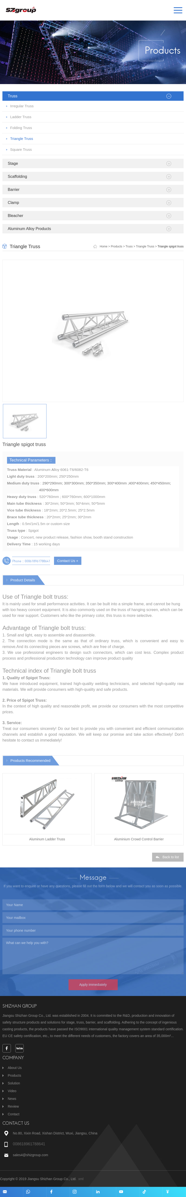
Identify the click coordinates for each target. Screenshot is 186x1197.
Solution (14, 1083)
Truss (12, 96)
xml (81, 1179)
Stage (13, 163)
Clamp (13, 202)
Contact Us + (67, 564)
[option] (93, 333)
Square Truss (21, 149)
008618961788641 (29, 1144)
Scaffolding (17, 176)
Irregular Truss (22, 106)
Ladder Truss (20, 117)
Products (116, 246)
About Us (15, 1068)
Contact (13, 1114)
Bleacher (15, 215)
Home (104, 246)
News (12, 1099)
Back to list (171, 860)
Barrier (13, 189)
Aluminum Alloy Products (29, 228)
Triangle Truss (21, 139)
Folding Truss (21, 128)
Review (13, 1106)
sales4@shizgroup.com (31, 1155)
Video (12, 1091)
